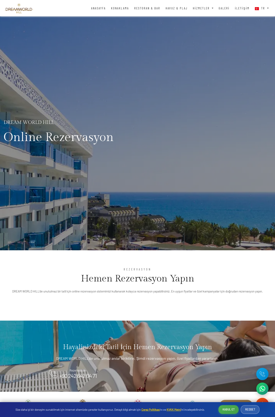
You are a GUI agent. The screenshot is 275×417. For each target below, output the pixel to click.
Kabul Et (229, 409)
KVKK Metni (174, 409)
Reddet (250, 409)
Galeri (224, 8)
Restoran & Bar (147, 8)
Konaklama (120, 8)
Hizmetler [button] (202, 8)
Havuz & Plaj (177, 8)
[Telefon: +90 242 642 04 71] (262, 374)
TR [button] (260, 8)
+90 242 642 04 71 (78, 375)
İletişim (242, 8)
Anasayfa (98, 8)
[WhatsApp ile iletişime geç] (262, 389)
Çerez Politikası (150, 409)
